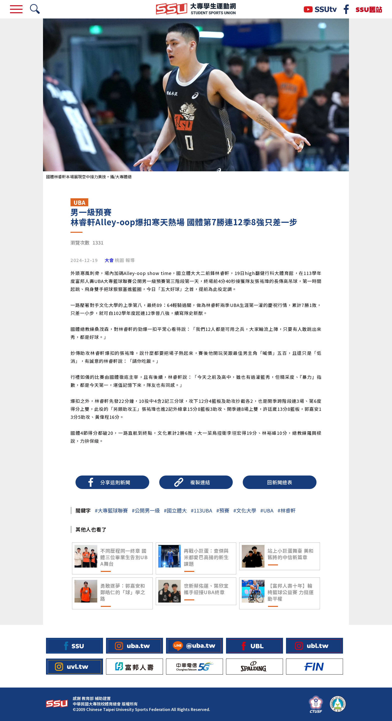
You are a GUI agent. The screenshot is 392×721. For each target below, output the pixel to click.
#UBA (267, 510)
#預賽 (222, 510)
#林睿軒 (287, 510)
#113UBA (201, 510)
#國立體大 (175, 510)
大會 (109, 260)
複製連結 (200, 482)
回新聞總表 (279, 482)
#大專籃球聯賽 (111, 510)
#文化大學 (244, 510)
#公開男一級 (146, 510)
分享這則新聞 (115, 482)
